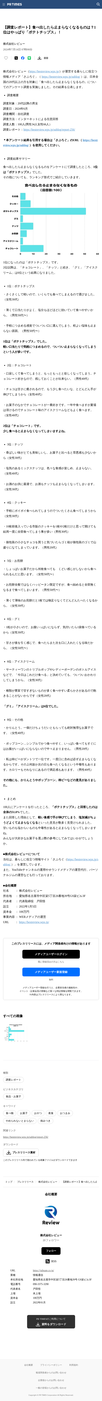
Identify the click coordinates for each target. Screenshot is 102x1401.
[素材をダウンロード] (39, 58)
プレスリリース (25, 1181)
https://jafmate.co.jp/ (43, 1270)
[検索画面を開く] (98, 4)
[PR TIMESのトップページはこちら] (14, 4)
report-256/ (68, 129)
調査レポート (13, 1079)
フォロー (51, 1251)
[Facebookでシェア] (23, 58)
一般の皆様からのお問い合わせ (51, 1387)
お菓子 (24, 1113)
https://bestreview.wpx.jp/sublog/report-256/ (25, 1137)
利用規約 (73, 1364)
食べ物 (9, 1113)
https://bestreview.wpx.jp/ (44, 71)
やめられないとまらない (20, 1120)
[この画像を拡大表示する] (16, 1032)
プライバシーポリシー (51, 1364)
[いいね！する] (6, 58)
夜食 (50, 1113)
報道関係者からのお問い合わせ (51, 1372)
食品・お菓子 (13, 1096)
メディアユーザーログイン (51, 954)
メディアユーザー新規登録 (51, 972)
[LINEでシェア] (29, 58)
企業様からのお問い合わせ (51, 1380)
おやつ (38, 1113)
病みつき (45, 1120)
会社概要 (28, 1364)
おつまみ (65, 1113)
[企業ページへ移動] (51, 1216)
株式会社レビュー (47, 1181)
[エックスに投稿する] (16, 58)
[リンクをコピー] (46, 58)
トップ (8, 1181)
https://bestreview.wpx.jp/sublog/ (61, 76)
